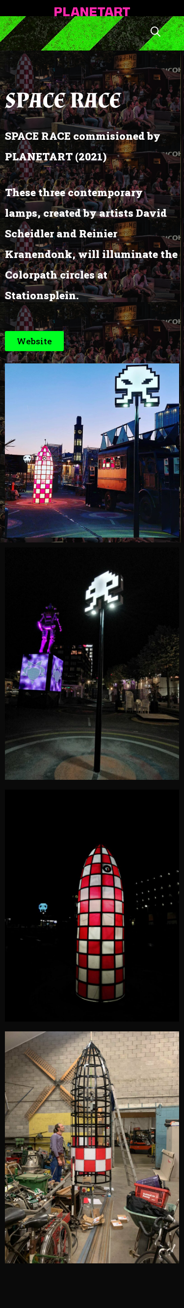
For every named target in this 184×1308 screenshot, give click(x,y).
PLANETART (92, 11)
